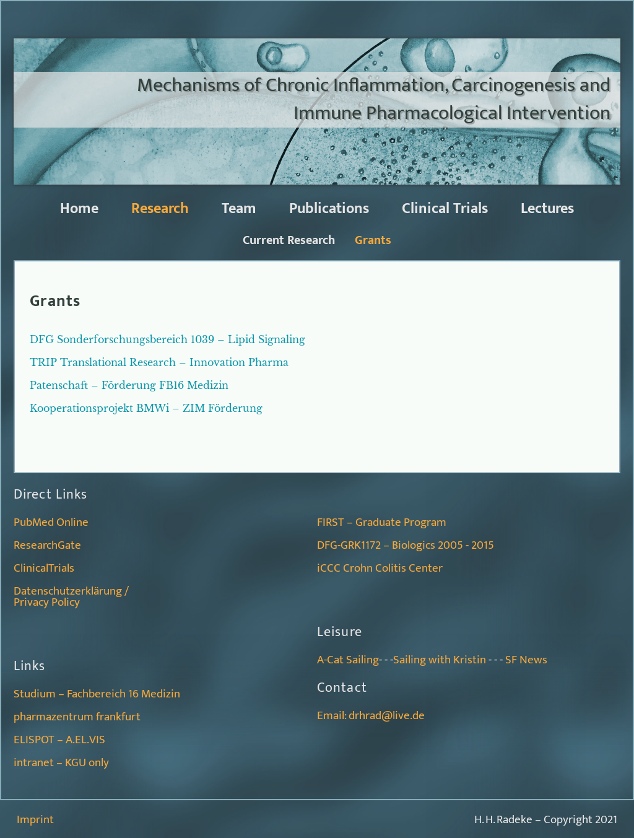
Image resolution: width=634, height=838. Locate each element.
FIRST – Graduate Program (381, 522)
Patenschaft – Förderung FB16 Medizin (129, 385)
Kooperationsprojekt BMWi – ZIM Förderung (146, 408)
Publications (329, 208)
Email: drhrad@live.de (371, 715)
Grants (373, 240)
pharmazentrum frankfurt (77, 717)
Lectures (547, 208)
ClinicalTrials (44, 568)
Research (160, 208)
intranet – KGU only (61, 762)
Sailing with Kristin (439, 660)
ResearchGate (47, 545)
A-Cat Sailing (348, 660)
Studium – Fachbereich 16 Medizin (97, 694)
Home (79, 208)
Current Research (289, 240)
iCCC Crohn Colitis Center (380, 568)
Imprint (35, 819)
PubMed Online (51, 522)
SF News (526, 660)
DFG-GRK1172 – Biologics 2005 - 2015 (405, 545)
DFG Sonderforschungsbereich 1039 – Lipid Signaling (167, 339)
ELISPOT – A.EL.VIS (59, 739)
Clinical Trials (445, 208)
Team (239, 208)
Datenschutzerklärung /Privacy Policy (71, 597)
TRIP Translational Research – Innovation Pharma (159, 362)
